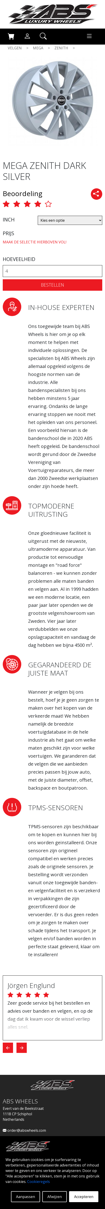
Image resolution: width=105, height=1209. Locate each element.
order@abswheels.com (24, 1130)
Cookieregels (38, 1181)
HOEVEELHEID (19, 259)
